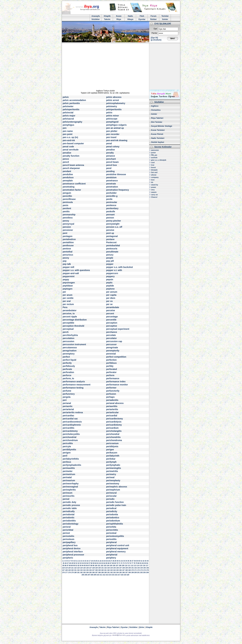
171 (135, 570)
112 (132, 565)
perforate (67, 369)
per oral (67, 301)
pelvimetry (111, 106)
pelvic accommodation (74, 100)
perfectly (67, 363)
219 (125, 575)
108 (120, 565)
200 (135, 572)
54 (83, 563)
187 (96, 572)
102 (102, 565)
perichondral (112, 434)
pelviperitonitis (114, 109)
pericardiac (68, 415)
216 (116, 575)
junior (153, 153)
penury (109, 255)
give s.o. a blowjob (158, 160)
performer (111, 387)
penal (109, 143)
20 (96, 561)
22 (100, 561)
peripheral (111, 542)
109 (123, 565)
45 (63, 563)
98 (91, 565)
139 (126, 568)
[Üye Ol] (154, 38)
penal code (68, 146)
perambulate (112, 307)
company (155, 177)
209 (95, 575)
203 (144, 572)
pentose (67, 248)
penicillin (67, 196)
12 (79, 561)
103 (105, 565)
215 (113, 575)
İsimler (165, 19)
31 (120, 561)
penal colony (112, 146)
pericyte (67, 446)
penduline (68, 174)
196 (123, 572)
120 (69, 568)
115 (141, 565)
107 (117, 565)
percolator (111, 338)
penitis (66, 211)
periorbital (68, 530)
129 (96, 568)
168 (126, 570)
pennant (110, 214)
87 (68, 565)
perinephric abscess (116, 486)
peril (65, 455)
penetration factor (72, 190)
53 (81, 563)
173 (141, 570)
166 (120, 570)
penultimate (112, 251)
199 (132, 572)
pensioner (68, 230)
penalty (110, 152)
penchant (111, 159)
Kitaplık (149, 627)
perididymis (112, 446)
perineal (110, 477)
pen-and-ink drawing (116, 140)
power (153, 187)
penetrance (112, 180)
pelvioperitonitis (71, 109)
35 (128, 561)
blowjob (154, 170)
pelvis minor (112, 115)
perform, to (68, 378)
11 (77, 561)
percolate (111, 335)
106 (114, 565)
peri (65, 400)
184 (87, 572)
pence (66, 159)
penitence (111, 205)
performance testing (73, 387)
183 (84, 572)
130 (99, 568)
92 (78, 565)
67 (111, 563)
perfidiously (69, 366)
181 (78, 572)
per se (109, 304)
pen (65, 128)
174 (144, 570)
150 (72, 570)
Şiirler (141, 627)
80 (139, 563)
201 (138, 572)
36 (130, 561)
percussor (111, 344)
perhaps (110, 397)
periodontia (112, 514)
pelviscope (111, 118)
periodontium (113, 520)
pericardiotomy (114, 425)
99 (93, 565)
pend (108, 168)
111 (129, 565)
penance (110, 156)
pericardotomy (70, 431)
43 (145, 561)
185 (90, 572)
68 (113, 563)
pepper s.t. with (114, 270)
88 (70, 565)
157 (93, 570)
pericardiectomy (114, 418)
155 (87, 570)
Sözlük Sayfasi (157, 142)
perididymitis (69, 449)
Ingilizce (154, 106)
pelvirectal (68, 112)
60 (96, 563)
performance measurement (76, 384)
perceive (110, 310)
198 (129, 572)
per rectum (68, 304)
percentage (112, 316)
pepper (109, 264)
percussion (68, 341)
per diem (110, 298)
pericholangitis (114, 431)
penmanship (69, 214)
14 (83, 561)
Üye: (155, 29)
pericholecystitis (71, 434)
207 (89, 575)
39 (137, 561)
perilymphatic (113, 465)
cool (153, 162)
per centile (68, 298)
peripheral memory (116, 551)
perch (66, 332)
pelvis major (69, 115)
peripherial (111, 554)
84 (147, 563)
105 (111, 565)
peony (66, 258)
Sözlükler (96, 19)
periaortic (68, 406)
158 (96, 570)
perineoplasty (113, 480)
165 (117, 570)
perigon (67, 452)
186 (93, 572)
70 (117, 563)
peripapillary (69, 542)
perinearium (69, 480)
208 (92, 575)
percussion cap (114, 341)
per (64, 292)
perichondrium (70, 440)
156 (90, 570)
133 (108, 568)
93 (80, 565)
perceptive (111, 326)
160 (102, 570)
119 (66, 568)
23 (102, 561)
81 (141, 563)
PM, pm (154, 155)
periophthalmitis (114, 523)
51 (76, 563)
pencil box (111, 165)
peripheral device (71, 548)
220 (128, 575)
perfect (66, 357)
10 (75, 561)
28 (113, 561)
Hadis (130, 16)
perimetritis (112, 471)
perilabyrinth (112, 455)
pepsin (109, 279)
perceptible (68, 323)
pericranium (112, 443)
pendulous (68, 177)
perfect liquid (69, 360)
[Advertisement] (121, 66)
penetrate (111, 183)
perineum (67, 493)
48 (70, 563)
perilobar (110, 459)
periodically (69, 511)
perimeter (68, 471)
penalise (110, 149)
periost (66, 533)
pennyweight (112, 224)
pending (110, 171)
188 (99, 572)
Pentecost (111, 242)
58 (91, 563)
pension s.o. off (114, 227)
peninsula (68, 202)
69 (115, 563)
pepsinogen (69, 282)
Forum (153, 16)
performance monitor (117, 384)
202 (141, 572)
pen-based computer (73, 143)
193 (114, 572)
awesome (155, 150)
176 (63, 572)
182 (81, 572)
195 (120, 572)
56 (87, 563)
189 (102, 572)
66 (108, 563)
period (66, 499)
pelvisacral (68, 118)
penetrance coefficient (74, 183)
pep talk (67, 264)
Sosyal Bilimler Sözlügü (161, 126)
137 (120, 568)
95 (85, 565)
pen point (67, 134)
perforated (111, 369)
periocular (111, 496)
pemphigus (68, 125)
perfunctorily (112, 391)
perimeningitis (113, 468)
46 (66, 563)
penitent (67, 208)
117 (147, 565)
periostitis (111, 539)
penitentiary (112, 208)
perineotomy (112, 483)
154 (84, 570)
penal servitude (71, 149)
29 (115, 561)
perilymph (111, 462)
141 (132, 568)
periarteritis (112, 409)
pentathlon (68, 242)
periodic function (115, 502)
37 (133, 561)
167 (123, 570)
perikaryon (111, 452)
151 (75, 570)
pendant (67, 171)
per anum (67, 295)
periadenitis (112, 400)
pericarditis (68, 428)
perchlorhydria (70, 335)
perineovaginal (70, 486)
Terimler (165, 16)
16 (87, 561)
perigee (110, 449)
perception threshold (73, 326)
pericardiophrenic (72, 425)
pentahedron (69, 239)
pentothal (67, 251)
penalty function (71, 156)
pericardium (112, 428)
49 (72, 563)
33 (124, 561)
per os (109, 301)
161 (105, 570)
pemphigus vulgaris (116, 125)
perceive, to (69, 313)
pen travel (111, 137)
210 (98, 575)
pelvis (109, 112)
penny (66, 221)
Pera (65, 307)
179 (72, 572)
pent (65, 233)
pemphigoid (112, 122)
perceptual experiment (117, 329)
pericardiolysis (113, 421)
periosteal (111, 533)
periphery (111, 558)
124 (81, 568)
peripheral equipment (117, 548)
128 (93, 568)
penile (109, 199)
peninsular (111, 202)
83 (145, 563)
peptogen (67, 289)
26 (109, 561)
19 (94, 561)
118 (63, 568)
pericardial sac (70, 418)
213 (107, 575)
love (152, 180)
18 (92, 561)
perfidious (111, 363)
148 (66, 570)
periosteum (68, 539)
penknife (110, 211)
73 (124, 563)
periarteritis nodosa (73, 412)
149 (69, 570)
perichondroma (114, 440)
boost (153, 167)
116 (144, 565)
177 (66, 572)
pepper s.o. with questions (76, 270)
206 (86, 575)
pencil (66, 162)
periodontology (70, 523)
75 (128, 563)
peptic (109, 282)
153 (81, 570)
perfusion (111, 394)
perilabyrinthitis (71, 459)
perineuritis (68, 496)
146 (147, 568)
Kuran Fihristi (157, 134)
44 (147, 561)
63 (102, 563)
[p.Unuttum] (156, 40)
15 (85, 561)
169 (129, 570)
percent (110, 313)
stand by (154, 185)
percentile (111, 319)
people (109, 258)
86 (65, 565)
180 (75, 572)
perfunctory (69, 394)
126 (87, 568)
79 (136, 563)
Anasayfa (96, 16)
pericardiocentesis (72, 421)
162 (108, 570)
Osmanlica (156, 110)
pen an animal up (115, 128)
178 (69, 572)
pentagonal (112, 236)
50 (74, 563)
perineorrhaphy (71, 483)
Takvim (107, 19)
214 (110, 575)
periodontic (68, 517)
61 (98, 563)
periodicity (111, 511)
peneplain (68, 180)
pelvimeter (68, 106)
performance (112, 378)
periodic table (70, 508)
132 (105, 568)
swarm (153, 192)
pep (65, 261)
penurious (68, 255)
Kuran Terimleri (158, 130)
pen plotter (111, 131)
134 (111, 568)
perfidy (109, 366)
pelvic (66, 97)
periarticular (112, 412)
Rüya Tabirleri (157, 118)
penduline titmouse (116, 174)
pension (67, 227)
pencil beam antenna (73, 165)
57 (89, 563)
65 (106, 563)
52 (78, 563)
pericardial (111, 415)
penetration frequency (117, 190)
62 (100, 563)
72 (121, 563)
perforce (67, 375)
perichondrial (69, 437)
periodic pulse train (116, 505)
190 (105, 572)
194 (117, 572)
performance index (115, 381)
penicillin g (111, 196)
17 (90, 561)
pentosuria (111, 248)
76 (130, 563)
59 (93, 563)
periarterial (68, 409)
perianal (67, 403)
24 (105, 561)
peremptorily (112, 350)
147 (63, 570)
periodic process (71, 505)
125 (84, 568)
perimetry (111, 474)
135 (114, 568)
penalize (67, 152)
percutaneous (70, 347)
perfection (111, 360)
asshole (154, 157)
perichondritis (113, 437)
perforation (68, 372)
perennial (111, 353)
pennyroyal (68, 224)
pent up (110, 233)
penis (65, 205)
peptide (110, 285)
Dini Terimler (156, 122)
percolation (68, 338)
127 (90, 568)
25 (107, 561)
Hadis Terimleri (157, 138)
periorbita (111, 527)
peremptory (69, 353)
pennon (110, 217)
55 (85, 563)
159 (99, 570)
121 (72, 568)
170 (132, 570)
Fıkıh (142, 16)
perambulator (69, 310)
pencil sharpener (71, 168)
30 (118, 561)
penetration (112, 187)
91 (76, 565)
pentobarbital (113, 245)
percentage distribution (75, 319)
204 (147, 572)
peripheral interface (73, 551)
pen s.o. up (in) (70, 137)
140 (129, 568)
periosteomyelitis (115, 536)
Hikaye (130, 19)
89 (72, 565)
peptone (110, 289)
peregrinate (112, 347)
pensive (110, 230)
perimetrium (69, 474)
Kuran (118, 16)
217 (119, 575)
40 (139, 561)
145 (144, 568)
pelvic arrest (112, 100)
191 (108, 572)
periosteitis (68, 536)
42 (143, 561)
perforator (111, 372)
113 (135, 565)
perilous (67, 462)
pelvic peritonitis (71, 103)
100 (96, 565)
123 (78, 568)
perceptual (68, 329)
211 (101, 575)
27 (111, 561)
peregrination (69, 350)
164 (114, 570)
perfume (67, 391)
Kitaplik (107, 16)
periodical (111, 508)
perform (110, 375)
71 (119, 563)
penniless (68, 217)
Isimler (154, 114)
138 (123, 568)
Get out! (154, 172)
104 (108, 565)
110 (126, 565)
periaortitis (111, 406)
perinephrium (113, 489)
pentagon (67, 236)
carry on (154, 195)
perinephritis (69, 489)
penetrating (68, 187)
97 (89, 565)
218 (122, 575)
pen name (68, 131)
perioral (67, 527)
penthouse (68, 245)
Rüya (119, 19)
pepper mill (68, 267)
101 (99, 565)
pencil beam (112, 162)
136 (117, 568)
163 (111, 570)
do (152, 182)
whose (153, 175)
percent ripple (70, 316)
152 (78, 570)
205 (83, 575)
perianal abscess (115, 403)
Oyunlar (141, 19)
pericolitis (68, 443)
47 (68, 563)
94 (82, 565)
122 (75, 568)
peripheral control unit (117, 545)
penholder (111, 193)
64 (104, 563)
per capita (111, 295)
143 (138, 568)
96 (87, 565)
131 (102, 568)
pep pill (110, 261)
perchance (111, 332)
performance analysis (74, 381)
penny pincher (113, 221)
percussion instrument (74, 344)
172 (138, 570)
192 (111, 572)
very (153, 190)
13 (81, 561)
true (152, 165)
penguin (67, 193)
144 (141, 568)
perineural (111, 493)
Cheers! (154, 197)
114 (138, 565)
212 (104, 575)
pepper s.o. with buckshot (119, 267)
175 (147, 570)
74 (126, 563)
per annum (111, 292)
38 (135, 561)
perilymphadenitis (72, 465)
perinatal (67, 477)
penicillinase (69, 199)
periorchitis (112, 530)
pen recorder (112, 134)
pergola (67, 397)
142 (135, 568)
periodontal (68, 514)
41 (141, 561)
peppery (110, 276)
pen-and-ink (69, 140)
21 (98, 561)
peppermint (68, 276)
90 (74, 565)
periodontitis (69, 520)
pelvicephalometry (115, 103)
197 (126, 572)
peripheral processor (73, 554)
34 (126, 561)
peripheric (68, 558)
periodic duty (69, 502)
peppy (66, 279)
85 (63, 565)
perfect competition (116, 357)
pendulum (111, 177)
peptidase (68, 285)
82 (143, 563)
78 (134, 563)
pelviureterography (72, 122)
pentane (110, 239)
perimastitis (69, 468)
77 (132, 563)
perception (111, 323)
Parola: (154, 33)
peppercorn (112, 273)
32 (122, 561)
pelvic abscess (113, 97)
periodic (110, 499)
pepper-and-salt (71, 273)
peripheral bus (70, 545)
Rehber (153, 19)
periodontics (112, 517)
